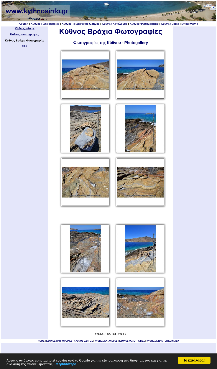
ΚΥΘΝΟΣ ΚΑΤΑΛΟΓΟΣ (106, 341)
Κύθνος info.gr (24, 28)
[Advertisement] (194, 95)
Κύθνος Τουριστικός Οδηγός (81, 23)
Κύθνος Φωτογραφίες (144, 23)
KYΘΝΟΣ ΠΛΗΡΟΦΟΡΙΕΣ (59, 341)
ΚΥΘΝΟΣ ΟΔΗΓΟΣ (83, 341)
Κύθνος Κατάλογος (115, 23)
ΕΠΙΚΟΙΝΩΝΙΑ (172, 341)
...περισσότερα (64, 364)
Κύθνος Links (170, 23)
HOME (41, 341)
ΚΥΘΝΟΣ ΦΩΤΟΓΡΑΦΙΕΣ (132, 341)
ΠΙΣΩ (24, 46)
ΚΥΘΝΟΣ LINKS (154, 341)
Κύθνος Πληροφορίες (45, 23)
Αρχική (23, 23)
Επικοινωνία (189, 23)
